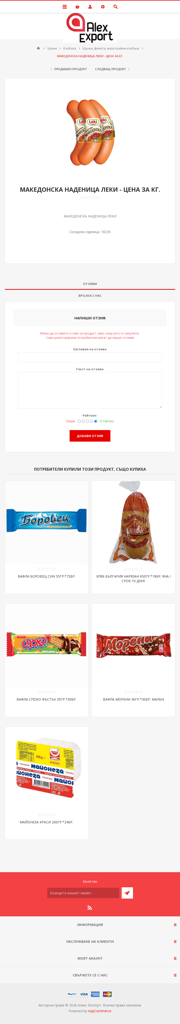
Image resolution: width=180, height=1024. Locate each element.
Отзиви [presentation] (90, 284)
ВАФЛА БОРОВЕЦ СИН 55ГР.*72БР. (46, 576)
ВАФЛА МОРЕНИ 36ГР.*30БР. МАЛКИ (133, 699)
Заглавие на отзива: (90, 349)
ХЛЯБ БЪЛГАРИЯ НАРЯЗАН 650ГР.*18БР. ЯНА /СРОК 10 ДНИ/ (133, 578)
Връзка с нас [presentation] (90, 295)
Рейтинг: (90, 415)
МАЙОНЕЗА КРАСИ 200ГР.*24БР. (46, 822)
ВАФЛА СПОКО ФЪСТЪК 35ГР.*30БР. (46, 699)
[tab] (90, 284)
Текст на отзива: (90, 369)
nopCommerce (99, 1011)
